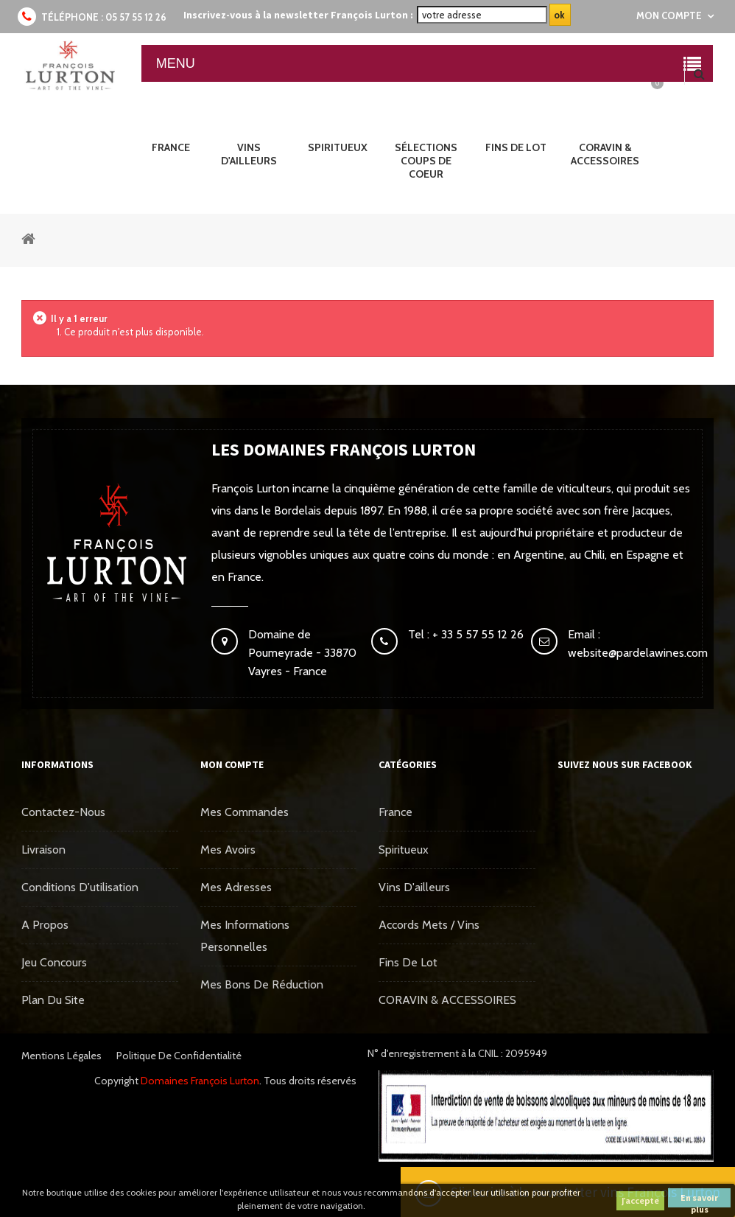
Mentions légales (61, 1055)
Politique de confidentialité (179, 1055)
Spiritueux (404, 850)
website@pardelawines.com (638, 653)
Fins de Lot (408, 962)
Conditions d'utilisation (79, 887)
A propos (44, 925)
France (395, 812)
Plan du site (53, 1000)
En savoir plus (699, 1199)
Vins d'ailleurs (414, 887)
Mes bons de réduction (261, 984)
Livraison (43, 850)
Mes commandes (244, 812)
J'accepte (640, 1200)
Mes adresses (236, 887)
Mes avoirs (228, 850)
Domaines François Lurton (200, 1080)
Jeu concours (54, 962)
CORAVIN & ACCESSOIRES (447, 1000)
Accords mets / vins (429, 925)
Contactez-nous (63, 812)
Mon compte (232, 764)
